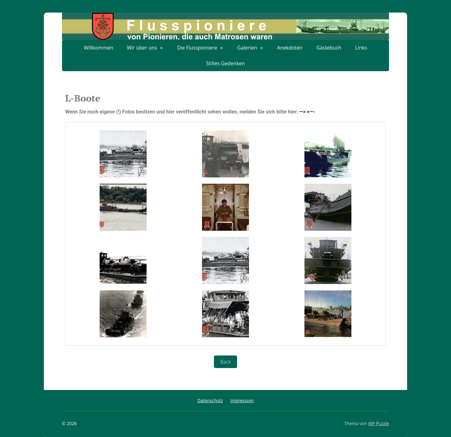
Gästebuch (328, 47)
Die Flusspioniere (197, 47)
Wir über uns (142, 47)
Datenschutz (210, 400)
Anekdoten (290, 47)
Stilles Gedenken (225, 63)
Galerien (247, 47)
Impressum (242, 400)
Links (361, 47)
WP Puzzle (378, 423)
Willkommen (98, 47)
